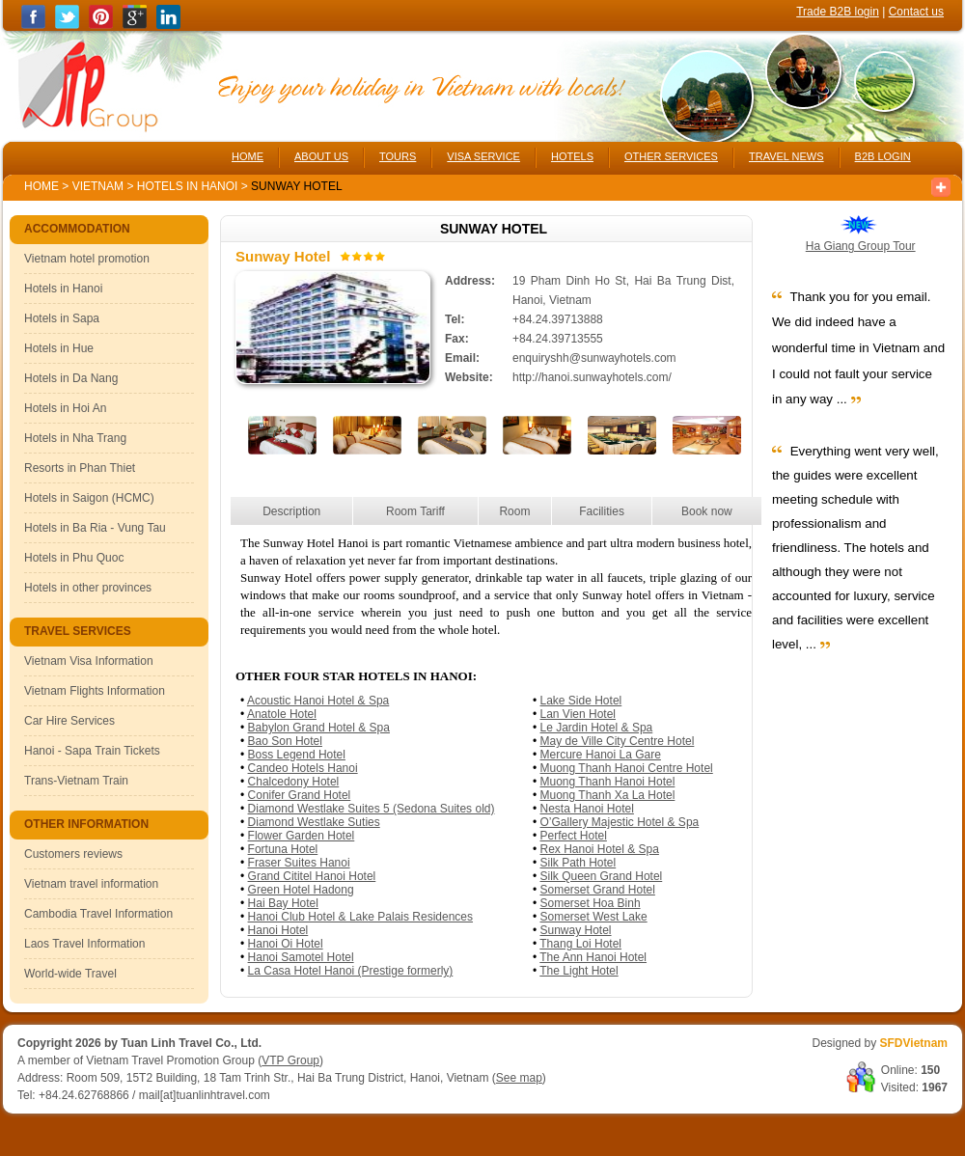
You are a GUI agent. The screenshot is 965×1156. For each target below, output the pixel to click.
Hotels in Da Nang (71, 378)
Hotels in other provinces (88, 587)
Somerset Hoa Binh (590, 903)
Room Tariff (415, 511)
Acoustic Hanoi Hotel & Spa (318, 700)
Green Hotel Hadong (301, 889)
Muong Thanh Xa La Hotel (608, 795)
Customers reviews (73, 854)
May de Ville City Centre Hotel (617, 741)
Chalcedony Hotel (294, 781)
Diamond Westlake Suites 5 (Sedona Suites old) (371, 808)
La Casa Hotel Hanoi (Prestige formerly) (351, 970)
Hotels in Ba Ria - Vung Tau (95, 528)
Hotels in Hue (59, 348)
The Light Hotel (578, 970)
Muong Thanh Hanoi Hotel (608, 781)
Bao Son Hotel (285, 741)
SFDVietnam (914, 1043)
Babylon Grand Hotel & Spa (319, 727)
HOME (247, 156)
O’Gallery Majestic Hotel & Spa (620, 822)
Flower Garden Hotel (301, 835)
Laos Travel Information (84, 943)
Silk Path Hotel (578, 862)
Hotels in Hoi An (65, 408)
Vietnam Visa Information (88, 661)
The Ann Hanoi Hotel (593, 957)
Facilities (601, 511)
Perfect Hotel (573, 835)
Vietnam (98, 186)
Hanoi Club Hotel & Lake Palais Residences (360, 916)
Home (41, 186)
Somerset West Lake (594, 916)
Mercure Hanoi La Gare (600, 754)
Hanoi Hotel (278, 930)
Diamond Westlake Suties (314, 822)
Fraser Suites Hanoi (299, 862)
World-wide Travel (70, 973)
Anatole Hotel (282, 714)
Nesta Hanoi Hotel (587, 808)
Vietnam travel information (91, 884)
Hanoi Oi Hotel (285, 943)
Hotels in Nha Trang (75, 438)
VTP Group (290, 1060)
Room (514, 511)
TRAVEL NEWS (786, 156)
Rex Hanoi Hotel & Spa (599, 849)
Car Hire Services (69, 721)
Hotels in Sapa (61, 318)
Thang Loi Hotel (580, 943)
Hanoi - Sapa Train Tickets (92, 750)
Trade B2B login (837, 11)
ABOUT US (321, 156)
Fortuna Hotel (283, 849)
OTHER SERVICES (671, 156)
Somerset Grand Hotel (597, 889)
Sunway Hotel (576, 930)
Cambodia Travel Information (98, 914)
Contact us (916, 11)
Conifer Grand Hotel (299, 795)
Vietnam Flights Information (94, 691)
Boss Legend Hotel (296, 754)
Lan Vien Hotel (578, 714)
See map (519, 1078)
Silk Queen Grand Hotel (601, 876)
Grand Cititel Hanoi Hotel (312, 876)
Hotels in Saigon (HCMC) (89, 498)
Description (291, 511)
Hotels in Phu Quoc (74, 557)
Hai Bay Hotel (283, 903)
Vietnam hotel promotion (87, 258)
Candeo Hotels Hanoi (303, 768)
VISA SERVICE (483, 156)
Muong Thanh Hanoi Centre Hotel (626, 768)
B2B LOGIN (883, 156)
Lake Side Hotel (581, 700)
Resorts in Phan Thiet (79, 468)
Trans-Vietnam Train (76, 780)
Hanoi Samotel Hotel (301, 957)
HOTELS (572, 156)
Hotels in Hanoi (189, 186)
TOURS (397, 156)
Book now (706, 511)
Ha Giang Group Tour (861, 246)
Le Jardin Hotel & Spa (596, 727)
